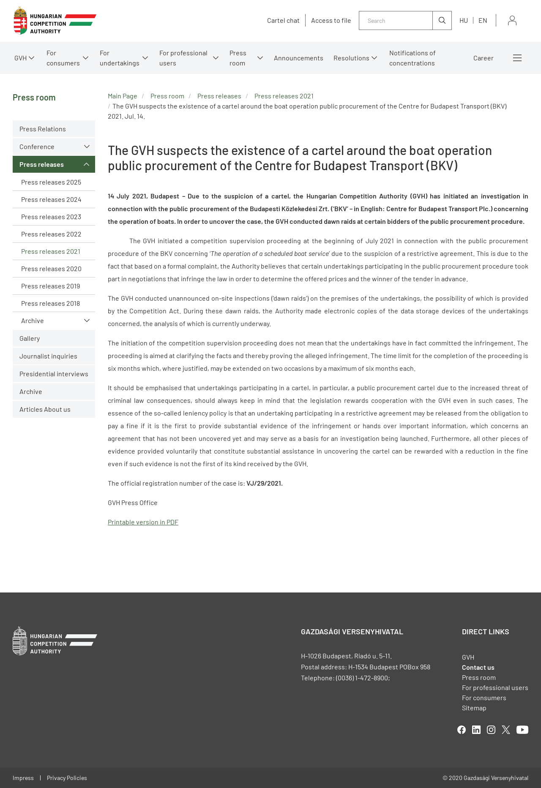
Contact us (478, 667)
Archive (32, 320)
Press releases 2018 (50, 303)
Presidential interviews (53, 374)
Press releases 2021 (50, 251)
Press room (238, 58)
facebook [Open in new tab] (461, 730)
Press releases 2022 (51, 234)
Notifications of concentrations (412, 58)
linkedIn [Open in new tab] (476, 730)
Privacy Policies (67, 777)
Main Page (122, 96)
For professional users (183, 58)
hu (463, 20)
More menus (517, 57)
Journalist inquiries (48, 356)
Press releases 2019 (50, 286)
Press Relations (42, 129)
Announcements (298, 58)
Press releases (41, 164)
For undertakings (119, 58)
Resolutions (351, 58)
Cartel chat (283, 20)
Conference (37, 146)
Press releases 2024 (51, 199)
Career (483, 58)
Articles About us (45, 409)
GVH (20, 58)
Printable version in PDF (143, 522)
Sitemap (474, 708)
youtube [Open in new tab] (522, 730)
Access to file (331, 20)
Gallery (29, 338)
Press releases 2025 (51, 182)
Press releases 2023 (51, 216)
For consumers (63, 58)
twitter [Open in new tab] (506, 730)
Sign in (512, 20)
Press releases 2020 (51, 268)
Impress (23, 777)
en (482, 20)
